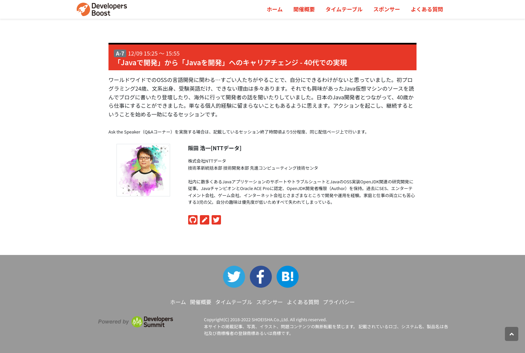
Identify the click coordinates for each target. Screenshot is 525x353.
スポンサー (386, 9)
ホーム (275, 9)
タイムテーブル (344, 9)
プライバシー (339, 302)
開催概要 (304, 9)
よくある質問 (427, 9)
